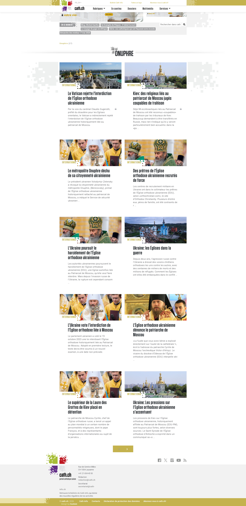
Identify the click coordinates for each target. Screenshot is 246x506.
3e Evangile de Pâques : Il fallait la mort (118, 25)
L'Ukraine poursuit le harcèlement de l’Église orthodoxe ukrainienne (84, 253)
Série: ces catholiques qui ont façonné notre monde (132, 29)
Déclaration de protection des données (122, 501)
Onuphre (64, 43)
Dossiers (132, 8)
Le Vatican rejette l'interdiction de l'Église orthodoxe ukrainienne (90, 98)
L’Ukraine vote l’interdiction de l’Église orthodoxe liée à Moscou (90, 327)
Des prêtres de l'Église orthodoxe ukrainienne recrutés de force (155, 176)
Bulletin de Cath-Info (79, 493)
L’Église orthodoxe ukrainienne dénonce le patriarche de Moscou (154, 330)
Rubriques (98, 8)
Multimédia (148, 8)
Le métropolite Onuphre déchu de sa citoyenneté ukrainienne (89, 173)
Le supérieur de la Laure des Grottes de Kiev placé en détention (87, 407)
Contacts (96, 501)
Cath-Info (83, 501)
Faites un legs (136, 3)
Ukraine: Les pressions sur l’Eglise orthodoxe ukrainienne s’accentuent (154, 407)
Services (164, 8)
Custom (73, 504)
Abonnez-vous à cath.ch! (159, 3)
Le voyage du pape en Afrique (94, 29)
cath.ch (65, 501)
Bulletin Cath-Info (116, 3)
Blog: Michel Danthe (90, 25)
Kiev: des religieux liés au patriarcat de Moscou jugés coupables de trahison (152, 98)
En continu (116, 8)
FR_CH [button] (77, 3)
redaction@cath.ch (86, 480)
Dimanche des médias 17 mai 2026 (75, 33)
